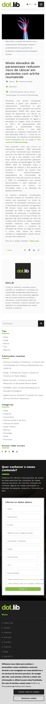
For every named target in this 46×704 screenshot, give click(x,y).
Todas (5, 411)
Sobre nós (8, 623)
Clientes (7, 647)
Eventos (7, 642)
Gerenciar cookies (28, 698)
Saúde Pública (9, 427)
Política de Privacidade (31, 579)
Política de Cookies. (23, 686)
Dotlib (5, 436)
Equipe (7, 628)
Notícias (6, 430)
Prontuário (7, 439)
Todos (5, 337)
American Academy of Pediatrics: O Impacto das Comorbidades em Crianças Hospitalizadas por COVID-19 (23, 365)
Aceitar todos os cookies (29, 692)
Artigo (5, 340)
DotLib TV (8, 657)
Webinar (6, 350)
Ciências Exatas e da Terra (14, 420)
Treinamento (8, 417)
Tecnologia (7, 433)
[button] (30, 4)
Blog (6, 652)
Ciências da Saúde (11, 423)
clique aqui (34, 241)
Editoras (7, 633)
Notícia (6, 343)
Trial (5, 347)
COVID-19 (7, 414)
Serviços (7, 637)
